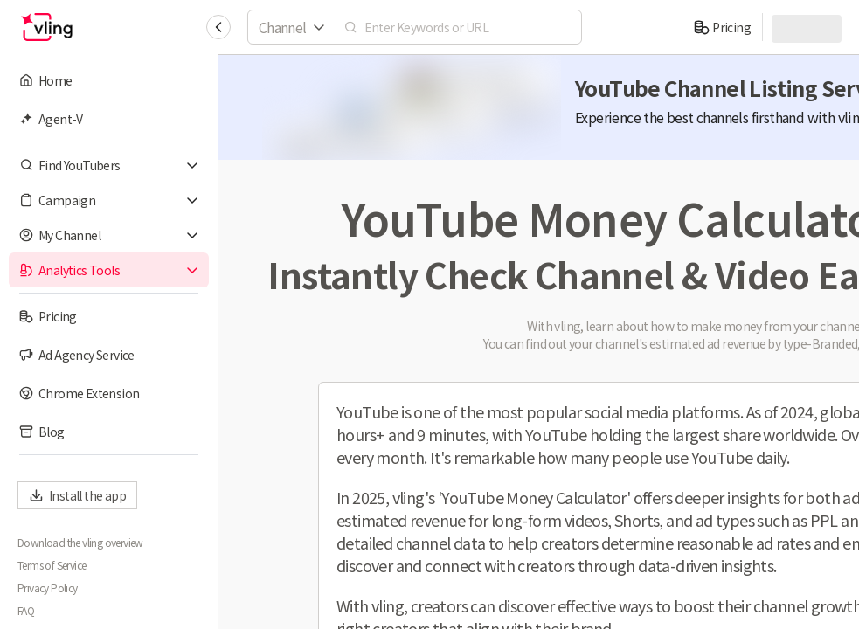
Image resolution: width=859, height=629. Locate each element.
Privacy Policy (47, 588)
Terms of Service (51, 565)
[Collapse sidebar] (218, 27)
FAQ (25, 611)
